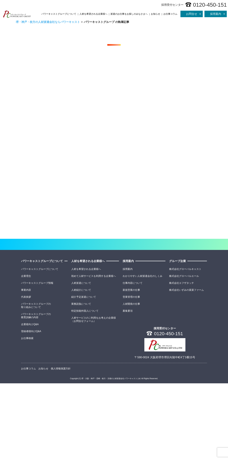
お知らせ (155, 14)
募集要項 (128, 386)
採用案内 (128, 344)
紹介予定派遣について (83, 372)
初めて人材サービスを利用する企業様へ (93, 351)
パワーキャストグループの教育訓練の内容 (36, 391)
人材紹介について (81, 365)
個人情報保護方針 (61, 444)
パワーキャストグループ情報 (37, 358)
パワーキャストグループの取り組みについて (36, 381)
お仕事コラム (170, 14)
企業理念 (26, 351)
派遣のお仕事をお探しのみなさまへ (129, 14)
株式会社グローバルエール (184, 351)
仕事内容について (132, 358)
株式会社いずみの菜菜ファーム (186, 365)
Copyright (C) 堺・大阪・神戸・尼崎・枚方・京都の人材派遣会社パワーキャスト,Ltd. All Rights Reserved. (113, 454)
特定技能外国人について (85, 386)
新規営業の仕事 (131, 365)
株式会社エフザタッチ (181, 358)
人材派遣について (81, 358)
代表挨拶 (26, 372)
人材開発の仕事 (131, 379)
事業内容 (26, 365)
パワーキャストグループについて (58, 14)
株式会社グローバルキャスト (185, 344)
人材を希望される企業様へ (93, 14)
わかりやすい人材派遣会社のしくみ (142, 351)
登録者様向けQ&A (31, 406)
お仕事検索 (27, 413)
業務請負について (81, 379)
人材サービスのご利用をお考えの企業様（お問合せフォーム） (93, 395)
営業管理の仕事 (131, 372)
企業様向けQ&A (30, 399)
